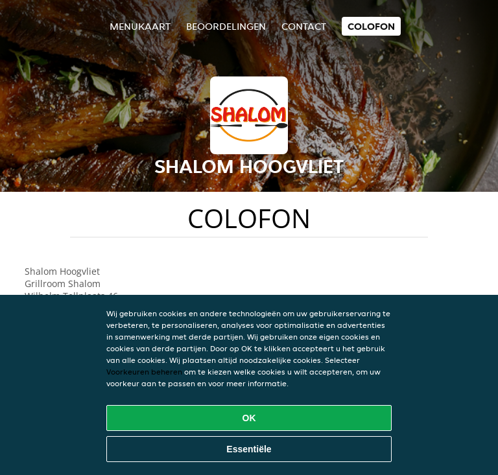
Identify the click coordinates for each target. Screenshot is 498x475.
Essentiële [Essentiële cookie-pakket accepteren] (248, 449)
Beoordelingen (226, 26)
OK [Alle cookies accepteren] (249, 418)
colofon (371, 26)
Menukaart (140, 26)
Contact (303, 26)
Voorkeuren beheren (144, 372)
